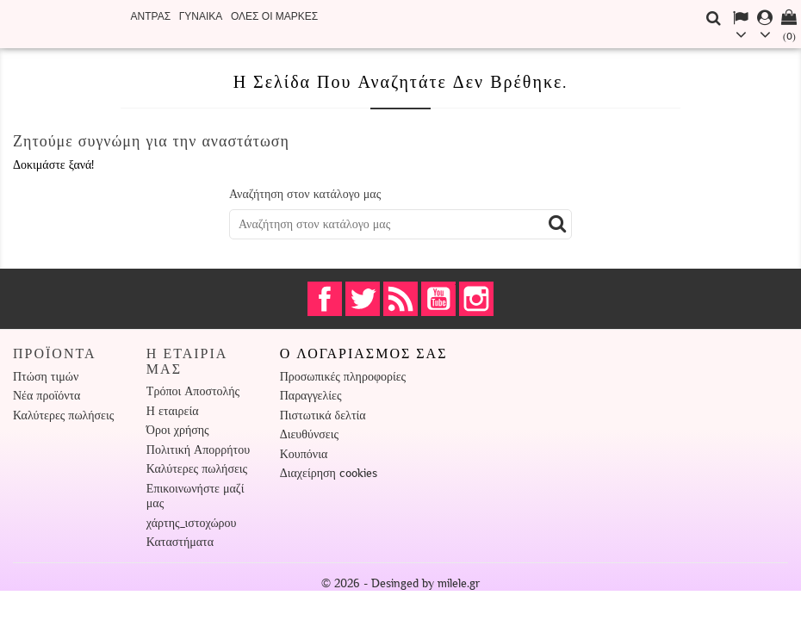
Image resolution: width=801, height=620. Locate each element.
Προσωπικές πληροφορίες (343, 376)
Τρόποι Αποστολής (192, 391)
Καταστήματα (180, 542)
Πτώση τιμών (45, 376)
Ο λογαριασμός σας (364, 354)
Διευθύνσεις (309, 434)
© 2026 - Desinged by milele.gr (401, 583)
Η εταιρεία (172, 411)
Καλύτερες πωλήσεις (63, 415)
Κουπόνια (304, 454)
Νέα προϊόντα (46, 395)
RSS (400, 299)
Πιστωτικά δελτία (323, 415)
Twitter (362, 299)
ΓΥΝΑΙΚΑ (201, 16)
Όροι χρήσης (177, 430)
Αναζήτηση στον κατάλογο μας (305, 194)
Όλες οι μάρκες (274, 16)
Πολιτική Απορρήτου (198, 449)
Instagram (476, 299)
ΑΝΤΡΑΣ (151, 16)
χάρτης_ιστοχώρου (191, 523)
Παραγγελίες (311, 395)
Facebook (324, 299)
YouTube (438, 299)
